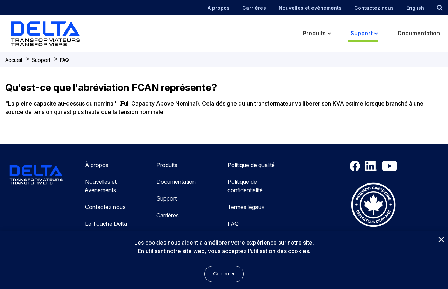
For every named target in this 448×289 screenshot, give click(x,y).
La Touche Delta (106, 223)
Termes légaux (246, 206)
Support (41, 60)
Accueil (13, 60)
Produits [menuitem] (314, 33)
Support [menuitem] (362, 33)
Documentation (176, 181)
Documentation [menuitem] (419, 33)
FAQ (64, 60)
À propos (219, 8)
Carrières (254, 8)
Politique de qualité (251, 164)
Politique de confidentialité (245, 186)
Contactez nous (374, 8)
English (415, 8)
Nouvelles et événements (310, 8)
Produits (166, 164)
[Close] (441, 240)
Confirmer (223, 273)
